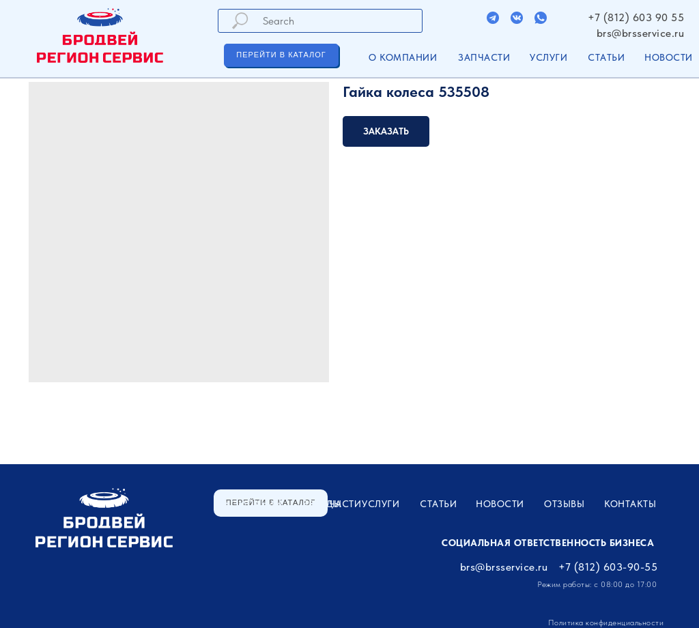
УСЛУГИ (548, 57)
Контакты (630, 503)
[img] (493, 18)
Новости (668, 57)
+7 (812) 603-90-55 (607, 566)
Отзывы (564, 503)
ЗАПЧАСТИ (484, 57)
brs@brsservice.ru (641, 33)
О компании (403, 57)
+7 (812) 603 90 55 (636, 17)
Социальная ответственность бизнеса (548, 542)
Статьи (606, 57)
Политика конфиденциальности (606, 622)
